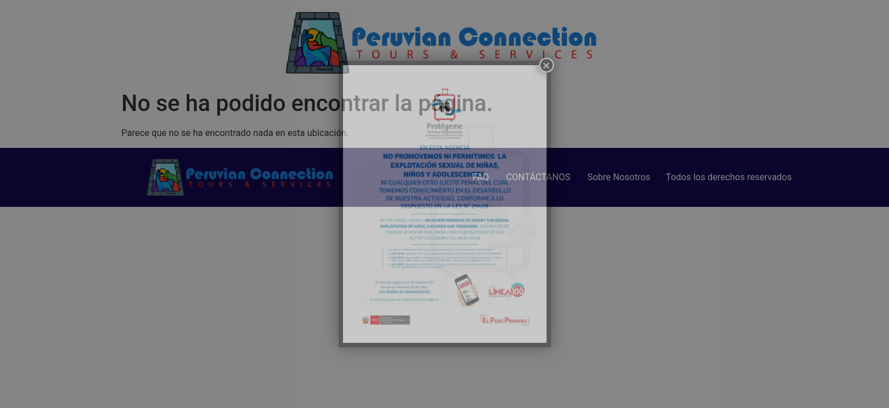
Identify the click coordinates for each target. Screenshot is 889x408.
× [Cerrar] (546, 65)
